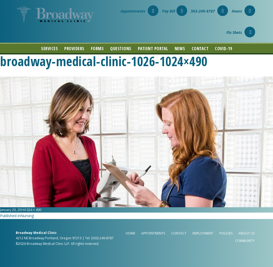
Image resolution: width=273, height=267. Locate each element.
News (180, 48)
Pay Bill (174, 11)
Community (245, 240)
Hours (243, 11)
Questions (120, 48)
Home (130, 233)
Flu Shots (240, 32)
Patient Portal (153, 48)
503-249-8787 (209, 11)
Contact (200, 48)
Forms (97, 48)
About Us (247, 233)
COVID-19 (223, 48)
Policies (225, 233)
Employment (202, 233)
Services (49, 48)
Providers (74, 48)
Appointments (139, 11)
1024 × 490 (33, 210)
